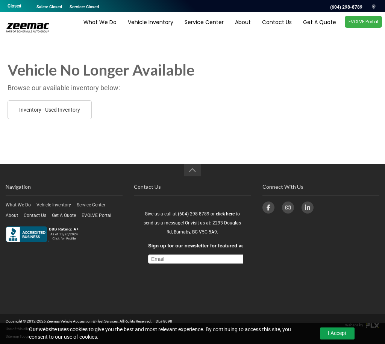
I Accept (337, 333)
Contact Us (277, 29)
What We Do (100, 29)
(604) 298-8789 (346, 7)
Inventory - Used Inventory (49, 110)
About (243, 29)
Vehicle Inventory (150, 29)
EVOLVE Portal (363, 28)
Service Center (204, 29)
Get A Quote (319, 29)
